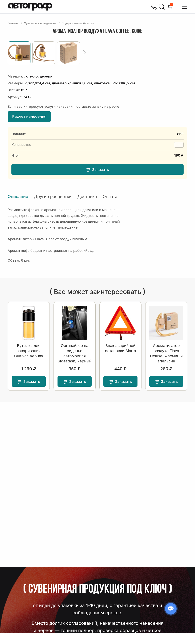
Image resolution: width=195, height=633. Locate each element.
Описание (18, 196)
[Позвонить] (154, 7)
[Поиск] (162, 7)
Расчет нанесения (29, 116)
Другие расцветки (53, 196)
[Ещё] (84, 53)
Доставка (87, 196)
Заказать (97, 169)
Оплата (110, 196)
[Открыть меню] (184, 7)
